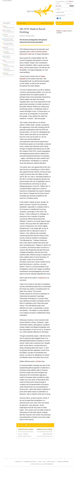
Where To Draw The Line (24, 436)
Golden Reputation (47, 434)
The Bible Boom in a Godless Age (11, 53)
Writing (6, 47)
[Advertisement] (39, 448)
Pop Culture (7, 30)
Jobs (39, 461)
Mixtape (6, 73)
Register (58, 31)
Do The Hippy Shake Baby (9, 31)
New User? (58, 6)
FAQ (44, 461)
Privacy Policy (51, 461)
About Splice (60, 12)
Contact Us (19, 461)
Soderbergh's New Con (9, 40)
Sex (5, 60)
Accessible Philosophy (9, 49)
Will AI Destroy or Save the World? (11, 66)
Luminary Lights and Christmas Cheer (12, 70)
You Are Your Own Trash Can (44, 436)
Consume (6, 52)
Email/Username (60, 1)
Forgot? (71, 1)
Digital (6, 64)
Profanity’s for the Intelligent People (12, 36)
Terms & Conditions (63, 461)
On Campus (7, 56)
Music (5, 26)
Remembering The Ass (9, 74)
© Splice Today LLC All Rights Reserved (42, 464)
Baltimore (6, 69)
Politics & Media (8, 43)
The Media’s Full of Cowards (10, 44)
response (41, 278)
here (21, 67)
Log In (58, 9)
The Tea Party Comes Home (44, 431)
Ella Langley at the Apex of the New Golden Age (14, 27)
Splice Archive (7, 0)
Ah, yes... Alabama (23, 434)
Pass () (69, 1)
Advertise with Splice (30, 461)
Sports (6, 34)
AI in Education (7, 57)
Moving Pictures (8, 39)
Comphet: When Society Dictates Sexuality (13, 61)
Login (64, 31)
